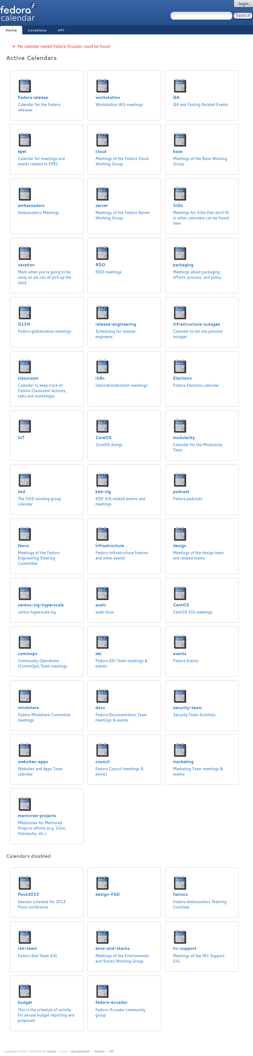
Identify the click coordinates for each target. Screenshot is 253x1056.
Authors (100, 1051)
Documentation (80, 1051)
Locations (37, 30)
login (243, 3)
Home (11, 30)
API (60, 30)
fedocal (51, 1051)
